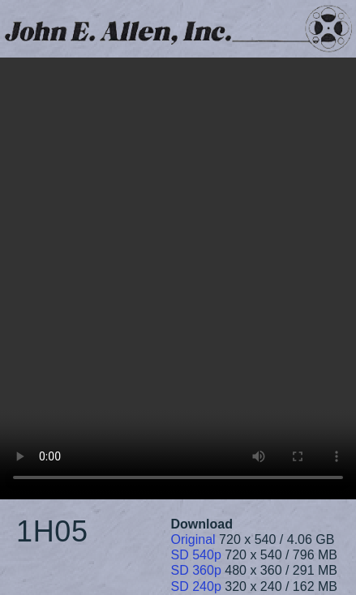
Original (193, 539)
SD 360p (196, 570)
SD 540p (196, 555)
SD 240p (196, 586)
